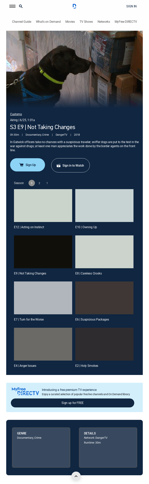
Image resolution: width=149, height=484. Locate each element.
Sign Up (27, 165)
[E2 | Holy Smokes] (104, 344)
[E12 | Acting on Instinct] (43, 205)
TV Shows (86, 22)
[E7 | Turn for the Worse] (43, 297)
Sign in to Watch (70, 165)
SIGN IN (131, 6)
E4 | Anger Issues (25, 365)
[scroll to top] (76, 476)
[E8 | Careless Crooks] (104, 251)
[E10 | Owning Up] (104, 205)
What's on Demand (48, 22)
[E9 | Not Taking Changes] (43, 251)
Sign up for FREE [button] (73, 403)
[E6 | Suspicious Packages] (104, 297)
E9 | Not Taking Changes (30, 273)
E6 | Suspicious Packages (92, 319)
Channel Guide (21, 22)
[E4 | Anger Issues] (43, 344)
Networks (104, 22)
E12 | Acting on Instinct (29, 227)
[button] (12, 6)
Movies (70, 22)
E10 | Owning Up (86, 227)
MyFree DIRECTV (126, 22)
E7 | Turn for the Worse (29, 319)
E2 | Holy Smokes (86, 365)
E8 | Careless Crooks (88, 273)
